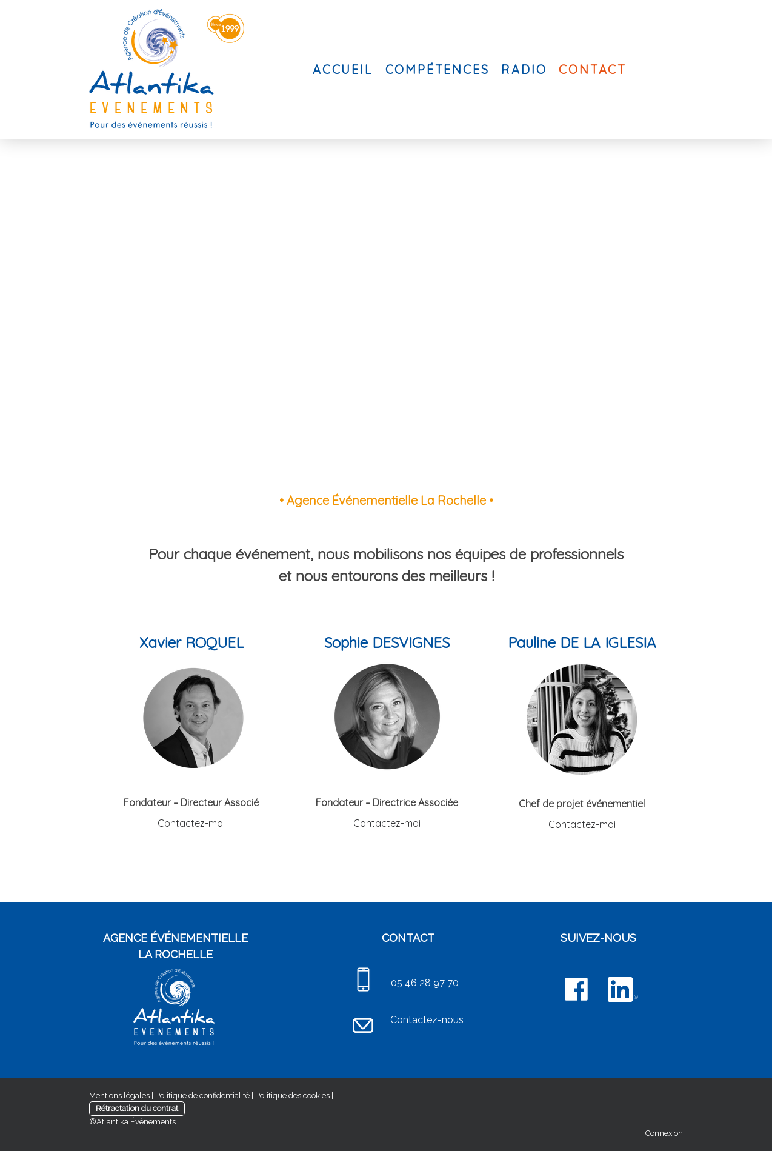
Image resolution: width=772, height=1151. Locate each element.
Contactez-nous (427, 1020)
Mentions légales (119, 1095)
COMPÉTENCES (437, 69)
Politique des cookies (292, 1095)
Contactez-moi (191, 823)
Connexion (664, 1133)
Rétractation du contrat (137, 1108)
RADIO (524, 69)
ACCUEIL (343, 69)
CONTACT (593, 69)
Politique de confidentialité (202, 1095)
